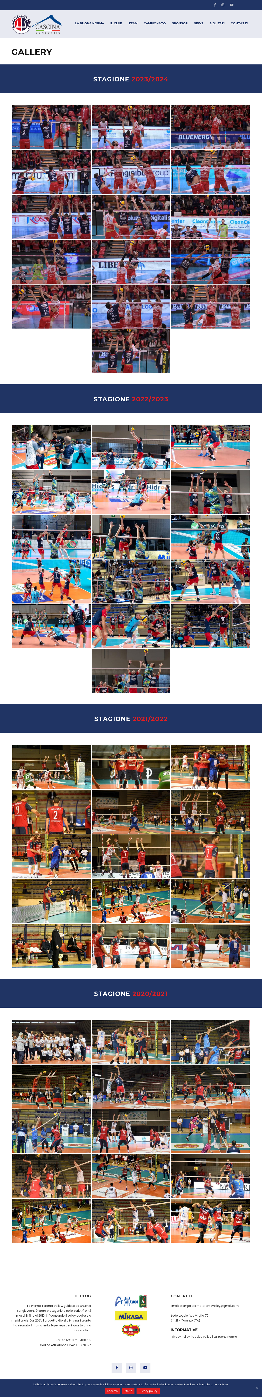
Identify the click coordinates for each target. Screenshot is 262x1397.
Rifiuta (128, 1390)
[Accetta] (257, 1388)
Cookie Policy (201, 1337)
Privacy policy (148, 1390)
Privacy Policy (180, 1337)
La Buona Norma (225, 1337)
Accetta (112, 1390)
